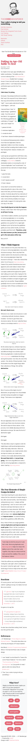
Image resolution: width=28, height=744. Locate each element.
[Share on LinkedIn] (19, 717)
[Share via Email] (17, 729)
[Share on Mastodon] (18, 723)
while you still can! (14, 56)
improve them (22, 323)
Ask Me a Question (6, 27)
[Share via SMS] (10, 729)
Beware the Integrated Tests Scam (11, 31)
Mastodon (4, 39)
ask (11, 700)
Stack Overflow (5, 43)
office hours (14, 706)
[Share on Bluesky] (9, 723)
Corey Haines (11, 161)
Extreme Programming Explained (17, 647)
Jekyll (11, 738)
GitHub (3, 41)
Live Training (4, 33)
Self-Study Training (6, 35)
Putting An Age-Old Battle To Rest (11, 62)
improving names (19, 262)
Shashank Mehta (14, 740)
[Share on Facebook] (9, 717)
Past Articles (4, 29)
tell (17, 700)
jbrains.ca (5, 669)
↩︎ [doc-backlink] (8, 669)
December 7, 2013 (9, 604)
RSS (2, 45)
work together (14, 712)
